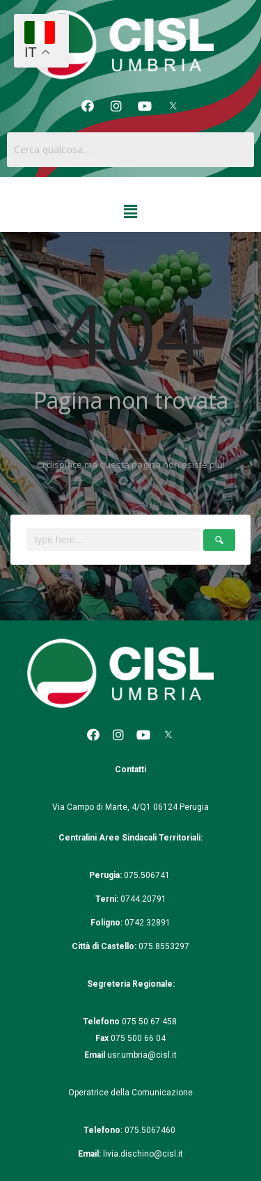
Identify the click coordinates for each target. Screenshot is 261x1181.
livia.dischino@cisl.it (143, 1154)
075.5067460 (151, 1130)
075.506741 (148, 875)
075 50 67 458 (150, 1021)
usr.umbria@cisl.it (142, 1055)
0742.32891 (148, 923)
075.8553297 (164, 946)
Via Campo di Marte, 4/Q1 (101, 807)
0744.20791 (143, 899)
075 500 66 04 (138, 1038)
